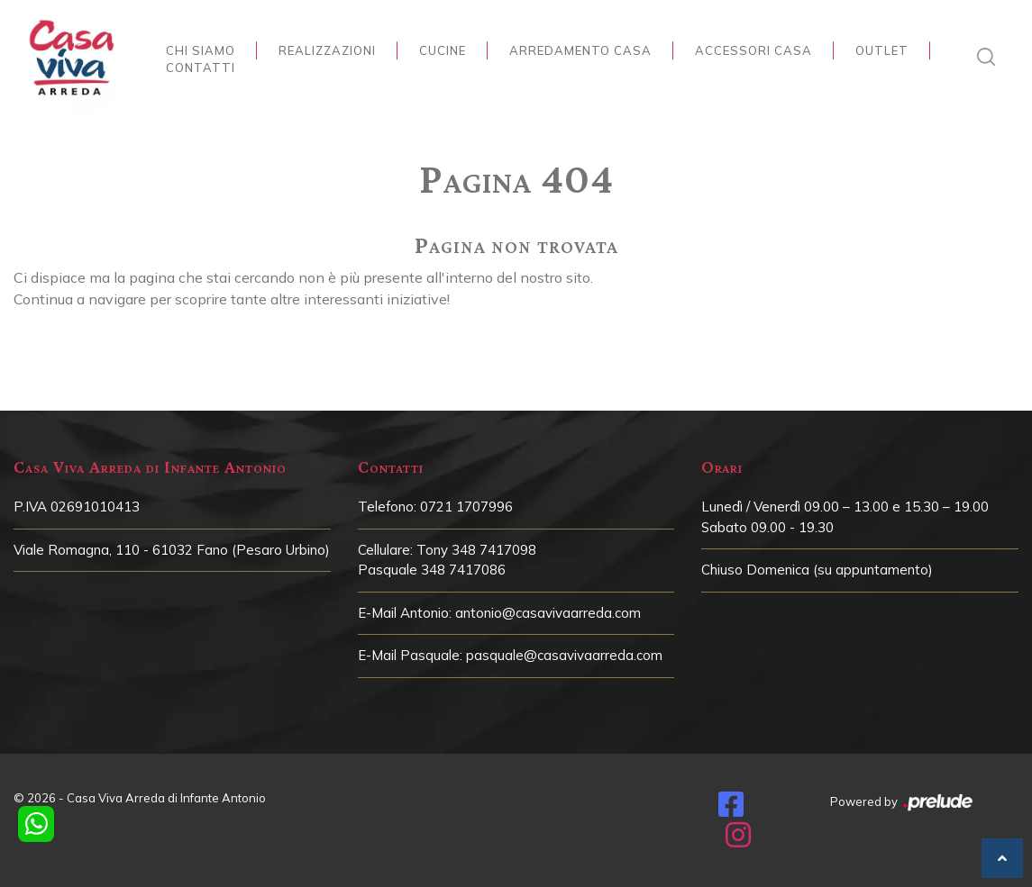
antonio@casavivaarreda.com (548, 612)
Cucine (442, 50)
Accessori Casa (753, 50)
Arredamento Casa (580, 50)
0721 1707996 (466, 506)
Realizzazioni (327, 50)
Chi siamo (200, 50)
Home (511, 138)
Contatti (200, 67)
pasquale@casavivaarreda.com (564, 655)
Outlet (882, 50)
